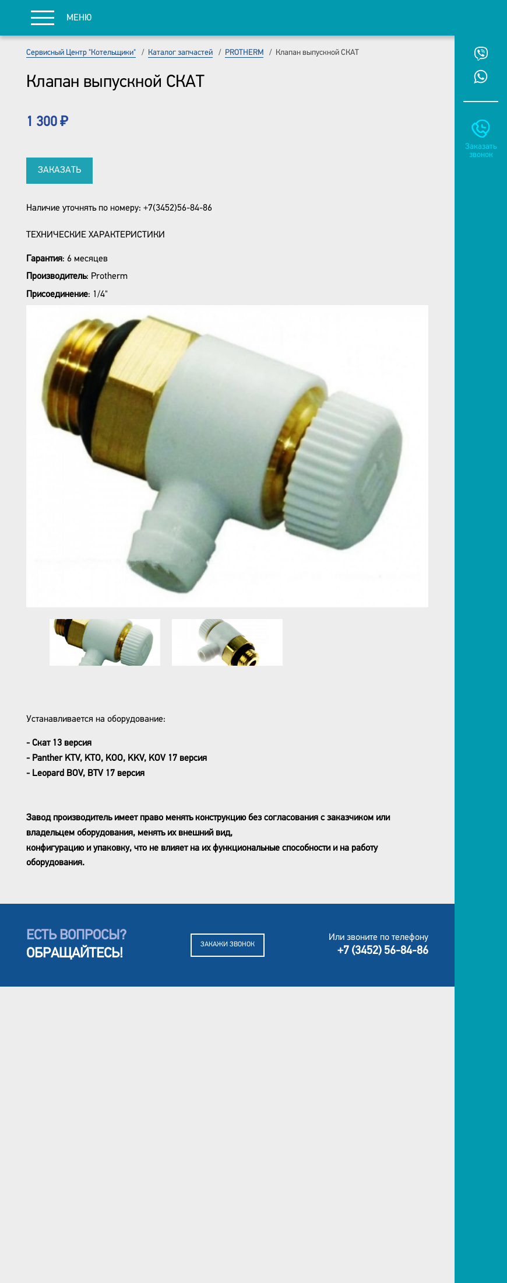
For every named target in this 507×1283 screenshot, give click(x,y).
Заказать (59, 170)
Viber (480, 54)
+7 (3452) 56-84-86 (382, 951)
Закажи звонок (227, 944)
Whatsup (480, 76)
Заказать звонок (481, 150)
